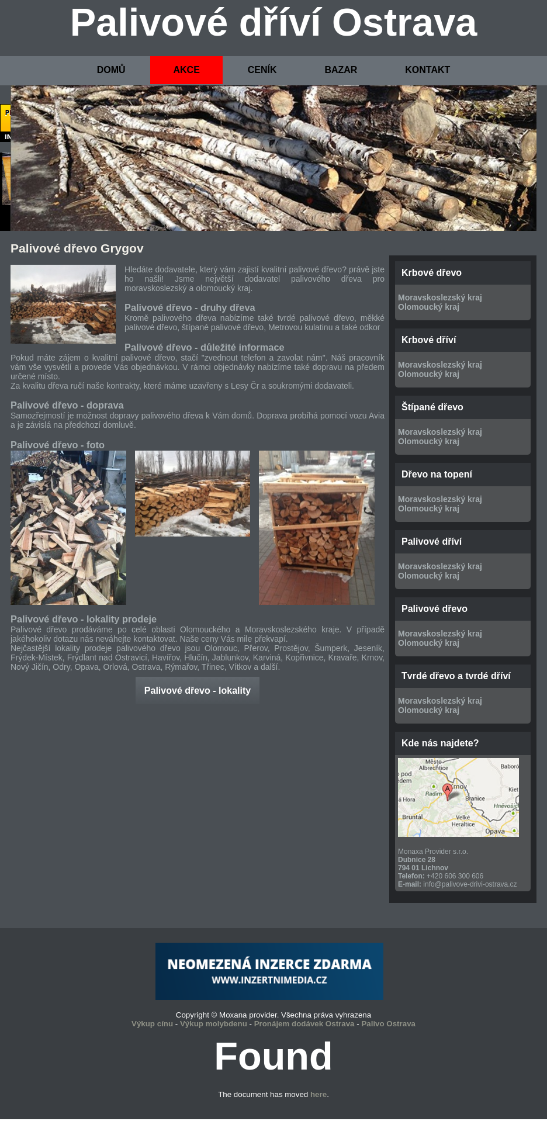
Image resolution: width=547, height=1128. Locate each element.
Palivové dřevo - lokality (197, 691)
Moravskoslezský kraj (440, 297)
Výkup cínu (152, 1023)
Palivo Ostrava (388, 1023)
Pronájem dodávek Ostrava (304, 1023)
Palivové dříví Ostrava (273, 22)
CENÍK (262, 70)
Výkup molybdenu (213, 1023)
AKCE (186, 70)
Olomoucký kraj (428, 307)
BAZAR (340, 70)
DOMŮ (111, 70)
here (318, 1094)
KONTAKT (427, 70)
